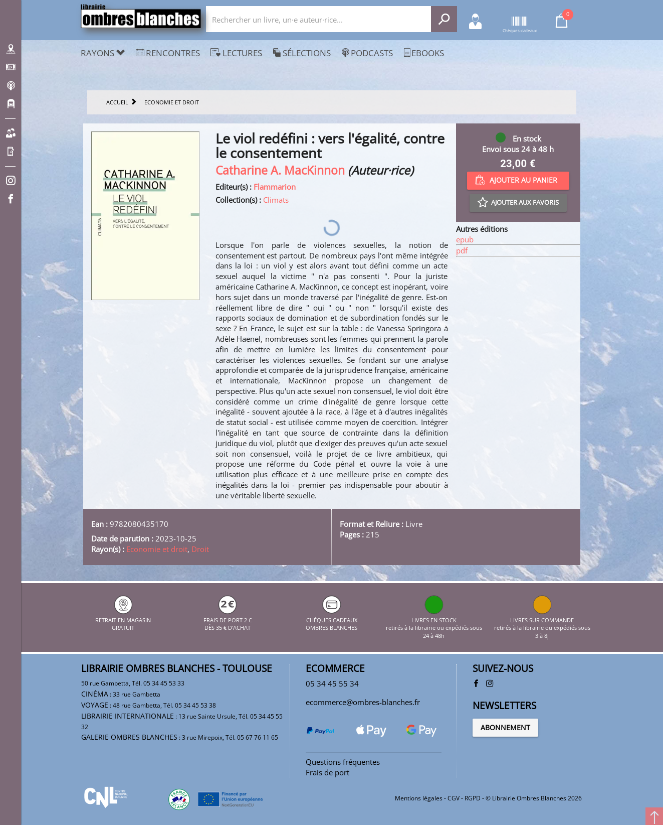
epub (465, 239)
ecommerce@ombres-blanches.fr (363, 702)
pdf (462, 250)
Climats (276, 200)
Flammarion (275, 187)
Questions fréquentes (343, 762)
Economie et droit (156, 549)
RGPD (473, 798)
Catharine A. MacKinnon (280, 170)
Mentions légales (419, 798)
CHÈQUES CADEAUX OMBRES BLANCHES (331, 619)
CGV (454, 798)
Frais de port (327, 772)
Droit (200, 549)
